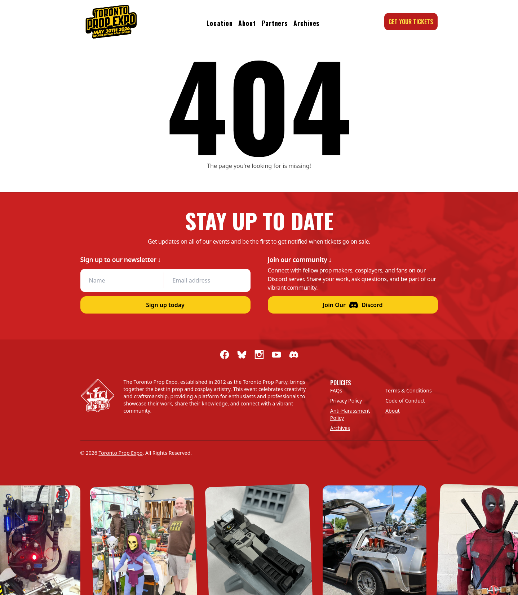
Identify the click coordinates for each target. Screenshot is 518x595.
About (247, 23)
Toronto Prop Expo (120, 452)
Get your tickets (411, 21)
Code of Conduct (405, 400)
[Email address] (205, 280)
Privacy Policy (346, 400)
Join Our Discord (352, 305)
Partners (275, 23)
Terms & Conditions (408, 390)
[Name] (122, 280)
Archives (306, 23)
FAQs (336, 390)
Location (220, 23)
